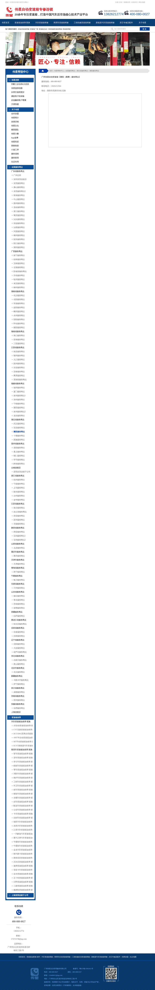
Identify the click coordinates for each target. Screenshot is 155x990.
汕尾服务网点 (19, 227)
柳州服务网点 (19, 287)
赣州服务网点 (19, 356)
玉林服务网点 (19, 263)
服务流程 (15, 154)
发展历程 (15, 122)
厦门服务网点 (19, 392)
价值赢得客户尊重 (18, 100)
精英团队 (15, 130)
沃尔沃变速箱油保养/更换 (24, 862)
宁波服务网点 (19, 484)
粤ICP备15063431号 (86, 969)
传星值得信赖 (16, 88)
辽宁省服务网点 (17, 640)
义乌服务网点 (19, 488)
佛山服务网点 (19, 187)
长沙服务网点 (19, 295)
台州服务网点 (19, 496)
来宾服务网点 (19, 283)
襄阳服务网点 (19, 432)
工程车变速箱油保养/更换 (24, 782)
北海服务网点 (19, 267)
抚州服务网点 (19, 364)
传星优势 (15, 80)
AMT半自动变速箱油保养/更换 (26, 738)
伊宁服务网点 (19, 684)
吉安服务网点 (19, 368)
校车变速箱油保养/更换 (23, 790)
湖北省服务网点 (17, 420)
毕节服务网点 (19, 460)
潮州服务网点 (19, 247)
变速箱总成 (43, 29)
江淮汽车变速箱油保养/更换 (24, 830)
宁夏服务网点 (16, 576)
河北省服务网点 (17, 656)
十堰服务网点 (19, 436)
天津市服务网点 (17, 560)
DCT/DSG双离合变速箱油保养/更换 (28, 734)
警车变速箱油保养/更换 (23, 770)
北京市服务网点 (17, 668)
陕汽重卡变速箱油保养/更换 (24, 854)
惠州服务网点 (19, 203)
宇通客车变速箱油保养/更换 (24, 842)
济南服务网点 (19, 604)
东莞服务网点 (19, 183)
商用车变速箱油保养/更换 (21, 750)
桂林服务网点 (19, 259)
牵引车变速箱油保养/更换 (24, 762)
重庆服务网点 (19, 556)
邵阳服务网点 (19, 320)
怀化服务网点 (19, 324)
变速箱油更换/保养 (33, 957)
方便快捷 (15, 104)
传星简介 (15, 118)
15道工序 (15, 150)
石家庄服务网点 (20, 660)
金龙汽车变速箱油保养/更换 (24, 850)
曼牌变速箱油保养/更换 (23, 866)
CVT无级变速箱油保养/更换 (24, 730)
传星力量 (15, 134)
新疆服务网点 (16, 676)
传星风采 (15, 142)
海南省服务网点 (17, 332)
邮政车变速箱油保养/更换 (24, 766)
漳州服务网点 (19, 400)
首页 (51, 71)
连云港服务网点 (20, 512)
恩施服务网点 (19, 440)
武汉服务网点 (19, 424)
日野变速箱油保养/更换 (23, 882)
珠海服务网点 (19, 195)
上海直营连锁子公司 (19, 895)
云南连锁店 (16, 468)
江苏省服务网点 (17, 504)
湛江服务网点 (19, 211)
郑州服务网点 (19, 700)
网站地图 (142, 2)
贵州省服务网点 (17, 444)
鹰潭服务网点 (19, 376)
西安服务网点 (19, 532)
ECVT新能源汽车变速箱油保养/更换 (28, 746)
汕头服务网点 (19, 219)
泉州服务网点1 (19, 396)
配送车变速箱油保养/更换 (24, 806)
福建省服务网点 (17, 384)
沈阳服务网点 (19, 644)
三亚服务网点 (19, 344)
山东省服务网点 (17, 592)
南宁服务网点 (19, 255)
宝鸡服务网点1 (19, 536)
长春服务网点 (19, 632)
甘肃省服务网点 (17, 584)
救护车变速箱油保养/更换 (24, 778)
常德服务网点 (19, 303)
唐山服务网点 (19, 664)
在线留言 (134, 2)
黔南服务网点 (19, 464)
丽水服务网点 (19, 492)
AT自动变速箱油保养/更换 (24, 726)
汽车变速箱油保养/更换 (20, 722)
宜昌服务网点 (19, 428)
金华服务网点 (19, 500)
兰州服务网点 (19, 588)
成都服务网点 (19, 692)
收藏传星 (127, 2)
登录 (120, 2)
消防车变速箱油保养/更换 (24, 774)
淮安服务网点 (19, 516)
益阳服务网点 (19, 307)
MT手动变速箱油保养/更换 (24, 742)
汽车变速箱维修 (47, 957)
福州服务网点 (19, 388)
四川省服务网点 (17, 688)
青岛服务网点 (19, 600)
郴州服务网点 (19, 312)
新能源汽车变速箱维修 (99, 957)
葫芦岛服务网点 (20, 652)
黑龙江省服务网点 (18, 620)
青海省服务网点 (17, 568)
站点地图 (133, 957)
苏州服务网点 (19, 520)
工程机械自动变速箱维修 (81, 957)
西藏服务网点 (16, 612)
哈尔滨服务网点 (20, 624)
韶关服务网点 (19, 239)
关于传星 (15, 110)
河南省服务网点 (17, 696)
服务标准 (15, 158)
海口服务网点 (19, 336)
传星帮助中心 (59, 71)
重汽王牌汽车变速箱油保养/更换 (26, 838)
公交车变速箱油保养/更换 (24, 810)
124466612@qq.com (55, 975)
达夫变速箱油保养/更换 (23, 874)
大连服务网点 (19, 648)
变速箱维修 (67, 29)
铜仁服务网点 (19, 456)
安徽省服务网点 (17, 704)
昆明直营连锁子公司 (21, 472)
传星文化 (15, 126)
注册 (116, 2)
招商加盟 (125, 957)
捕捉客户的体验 (17, 96)
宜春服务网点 (19, 372)
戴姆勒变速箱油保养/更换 (24, 890)
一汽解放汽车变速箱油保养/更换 (26, 834)
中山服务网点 (19, 199)
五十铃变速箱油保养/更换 (24, 878)
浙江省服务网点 (17, 476)
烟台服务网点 (19, 596)
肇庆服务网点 (19, 215)
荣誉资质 (15, 146)
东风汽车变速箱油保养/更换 (24, 826)
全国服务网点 (17, 167)
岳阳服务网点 (19, 299)
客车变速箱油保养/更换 (23, 754)
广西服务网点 (16, 251)
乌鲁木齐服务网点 (20, 680)
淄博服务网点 (19, 608)
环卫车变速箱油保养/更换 (24, 786)
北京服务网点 (19, 672)
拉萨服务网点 (19, 616)
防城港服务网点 (20, 271)
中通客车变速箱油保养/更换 (24, 846)
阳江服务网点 (19, 243)
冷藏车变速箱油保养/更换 (24, 798)
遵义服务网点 (19, 452)
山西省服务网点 (17, 544)
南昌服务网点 (19, 352)
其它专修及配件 (114, 957)
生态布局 (15, 162)
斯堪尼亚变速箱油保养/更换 (24, 858)
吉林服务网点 (19, 636)
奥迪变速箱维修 (23, 29)
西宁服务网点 (19, 572)
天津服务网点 (19, 564)
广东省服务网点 (17, 171)
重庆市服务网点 (17, 552)
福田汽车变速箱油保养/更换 (24, 822)
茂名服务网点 (19, 207)
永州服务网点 (19, 316)
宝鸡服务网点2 (19, 540)
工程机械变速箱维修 (54, 29)
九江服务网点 (19, 360)
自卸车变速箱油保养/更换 (24, 818)
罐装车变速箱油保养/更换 (24, 794)
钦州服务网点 (19, 279)
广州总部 (17, 175)
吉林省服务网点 (17, 628)
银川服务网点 (19, 580)
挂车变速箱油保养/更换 (23, 802)
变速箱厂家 (34, 29)
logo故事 (14, 138)
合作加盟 (15, 114)
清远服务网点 (19, 223)
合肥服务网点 (19, 708)
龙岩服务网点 (19, 416)
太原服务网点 (19, 548)
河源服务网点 (19, 231)
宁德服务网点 (19, 404)
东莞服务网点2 (19, 191)
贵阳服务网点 (19, 448)
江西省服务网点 (17, 348)
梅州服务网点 (19, 235)
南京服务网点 (19, 508)
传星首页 (22, 957)
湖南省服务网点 (17, 291)
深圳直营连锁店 (20, 179)
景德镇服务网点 (20, 380)
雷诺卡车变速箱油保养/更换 (24, 870)
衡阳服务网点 (19, 328)
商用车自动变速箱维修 (62, 957)
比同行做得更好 (17, 92)
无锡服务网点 (19, 524)
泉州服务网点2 (19, 412)
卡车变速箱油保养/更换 (23, 814)
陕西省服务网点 (17, 528)
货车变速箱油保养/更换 (23, 758)
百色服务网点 (19, 275)
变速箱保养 (16, 717)
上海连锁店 (16, 712)
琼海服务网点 (19, 340)
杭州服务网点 (19, 480)
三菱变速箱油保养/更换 (23, 886)
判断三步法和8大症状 (20, 84)
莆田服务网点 (19, 408)
